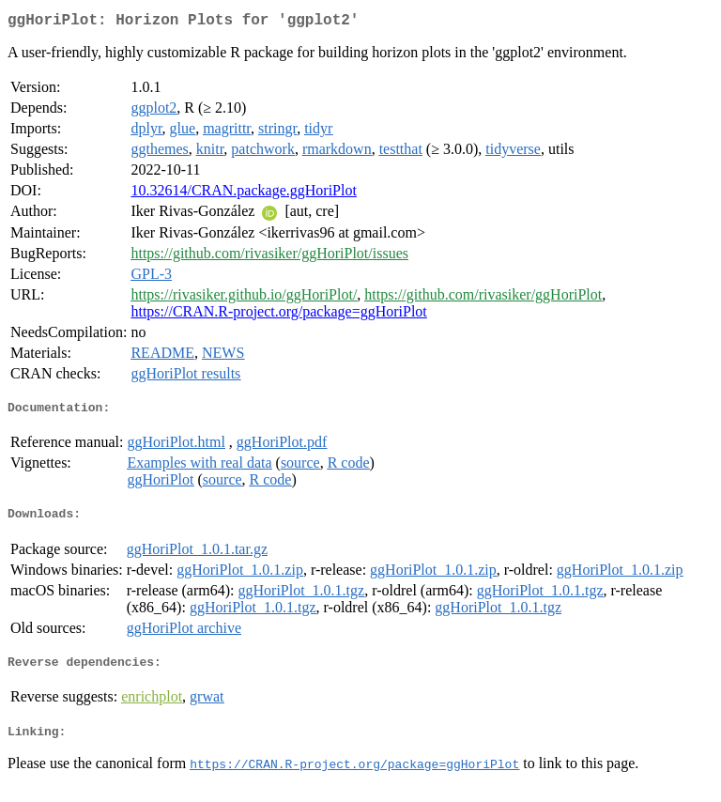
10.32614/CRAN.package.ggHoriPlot (243, 194)
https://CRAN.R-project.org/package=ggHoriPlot (278, 315)
